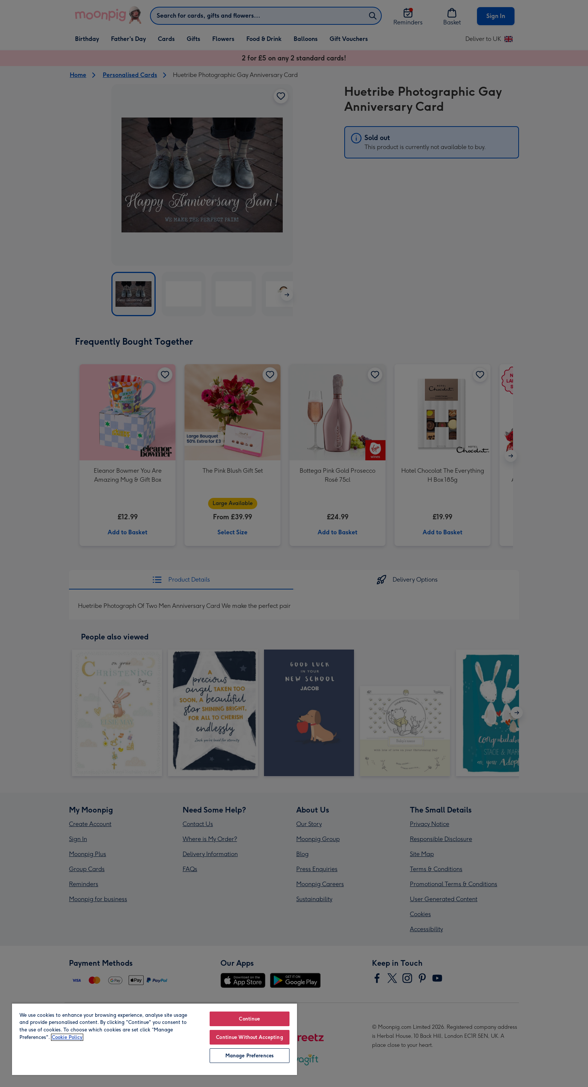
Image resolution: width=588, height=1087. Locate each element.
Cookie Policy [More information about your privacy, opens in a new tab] (67, 1037)
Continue (249, 1019)
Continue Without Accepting (249, 1037)
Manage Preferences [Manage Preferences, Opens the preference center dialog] (249, 1055)
